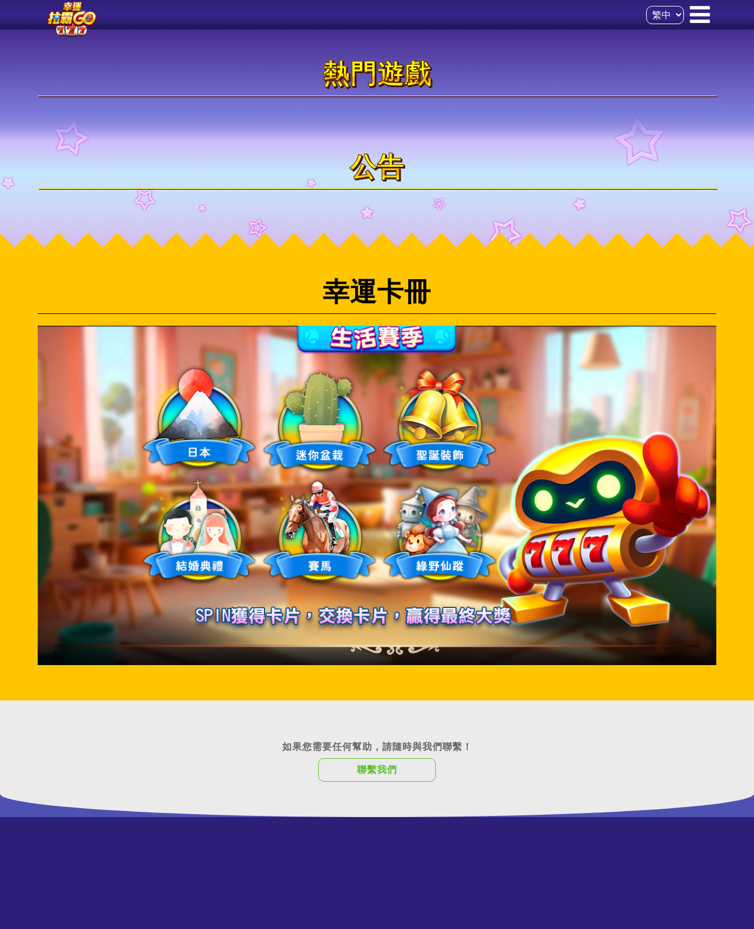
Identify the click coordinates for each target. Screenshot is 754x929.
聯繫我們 (377, 770)
